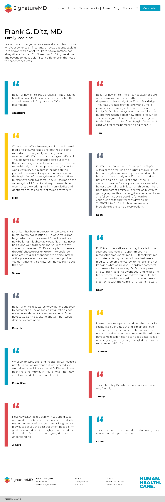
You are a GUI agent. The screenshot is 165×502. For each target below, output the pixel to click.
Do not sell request (114, 484)
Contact (127, 8)
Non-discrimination (115, 481)
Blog (116, 8)
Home (60, 8)
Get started (150, 8)
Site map (79, 484)
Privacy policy (81, 481)
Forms (106, 8)
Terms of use (111, 478)
